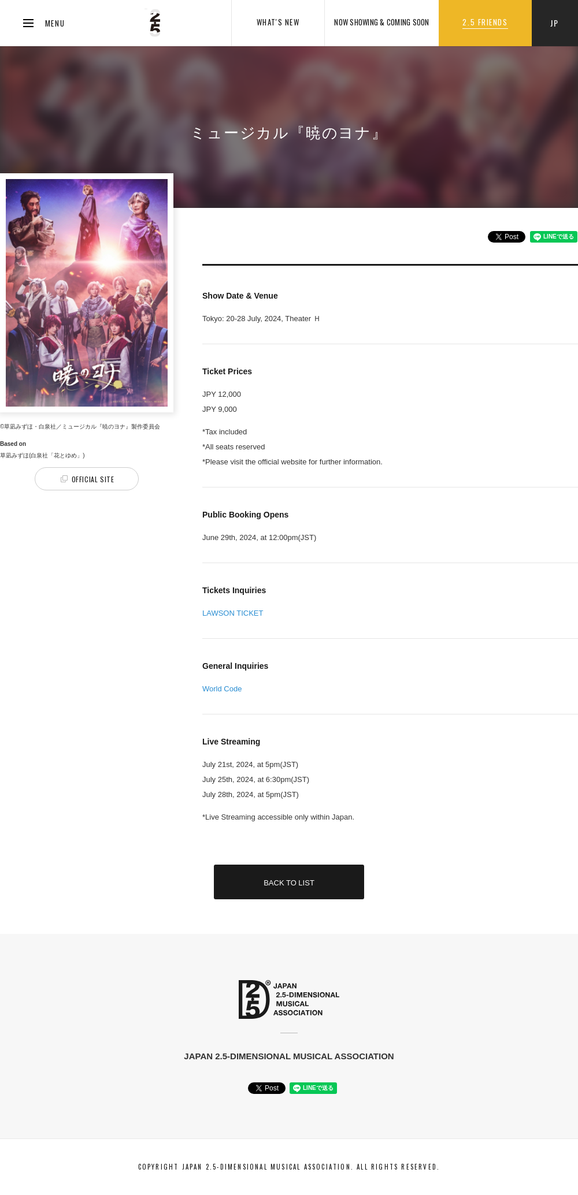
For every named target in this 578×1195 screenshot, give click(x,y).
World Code (222, 688)
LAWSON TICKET (232, 613)
